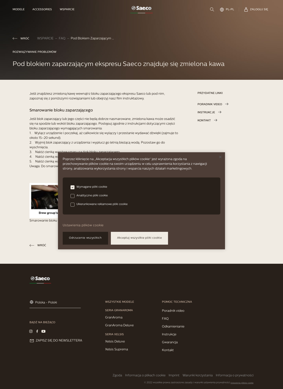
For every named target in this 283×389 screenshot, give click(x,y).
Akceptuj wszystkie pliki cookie (139, 238)
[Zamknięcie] (220, 157)
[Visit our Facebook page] (37, 331)
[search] (212, 9)
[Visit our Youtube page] (43, 331)
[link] (20, 9)
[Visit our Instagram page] (30, 331)
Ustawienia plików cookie (242, 383)
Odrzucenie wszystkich (85, 238)
